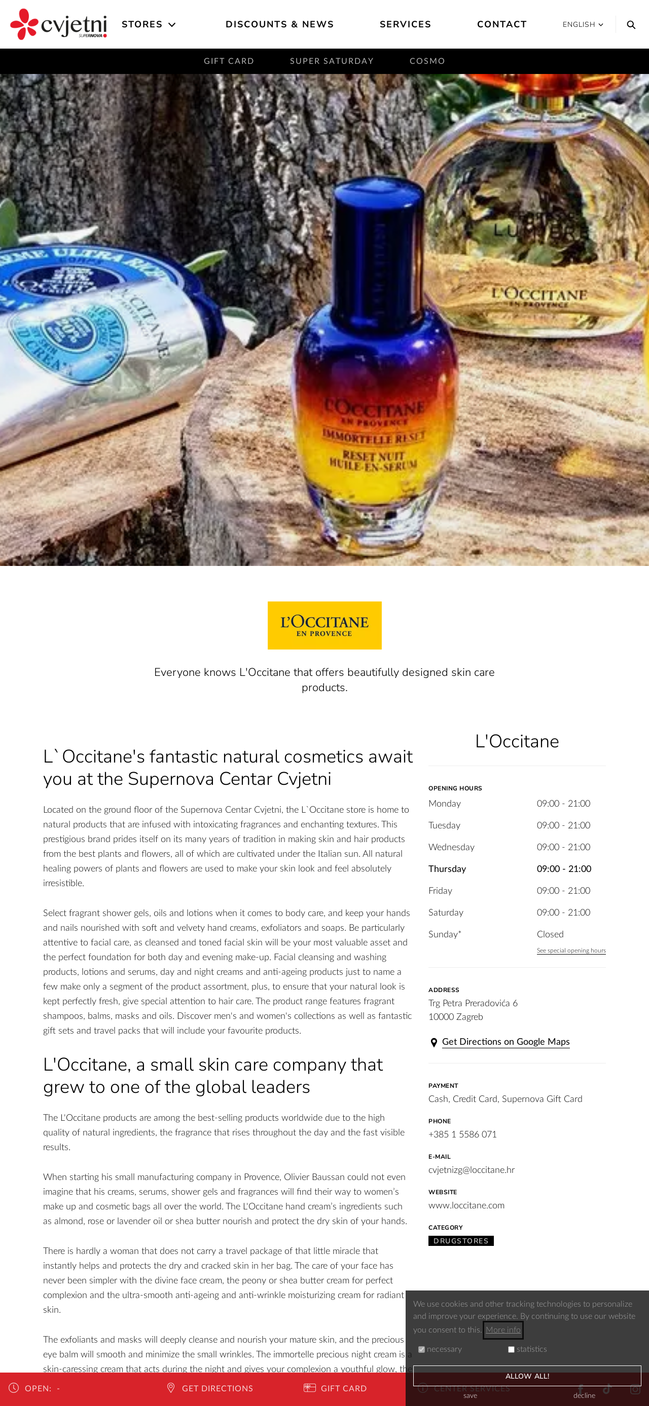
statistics (527, 1349)
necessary (440, 1349)
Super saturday (332, 61)
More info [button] (503, 1330)
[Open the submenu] (173, 24)
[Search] (628, 24)
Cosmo (428, 61)
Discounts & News (280, 24)
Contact (502, 24)
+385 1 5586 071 (462, 1134)
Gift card (229, 61)
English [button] (583, 24)
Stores (142, 24)
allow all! (527, 1376)
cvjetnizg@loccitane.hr (471, 1170)
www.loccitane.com (466, 1205)
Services (405, 24)
